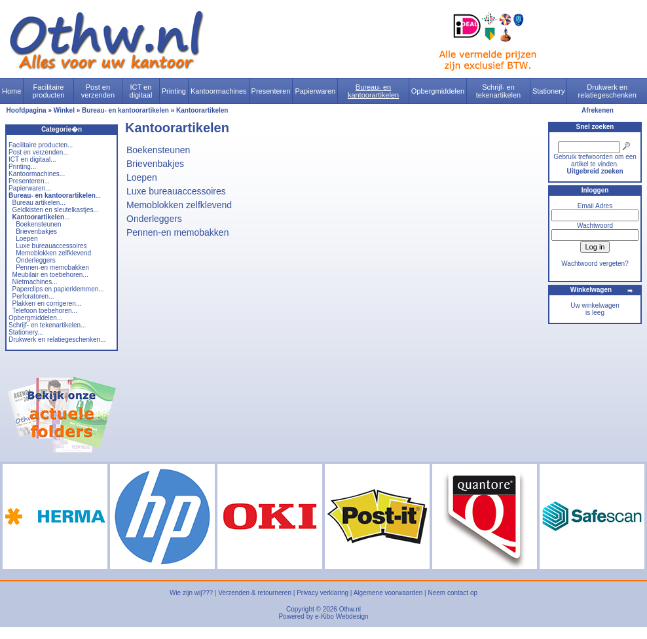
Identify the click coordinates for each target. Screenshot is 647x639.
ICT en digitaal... (32, 159)
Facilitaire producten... (41, 145)
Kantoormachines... (37, 173)
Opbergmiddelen (437, 91)
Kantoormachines (219, 91)
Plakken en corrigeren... (47, 303)
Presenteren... (29, 181)
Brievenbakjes (36, 231)
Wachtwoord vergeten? (594, 263)
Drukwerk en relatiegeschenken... (57, 339)
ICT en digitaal (141, 91)
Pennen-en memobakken (52, 267)
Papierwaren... (29, 188)
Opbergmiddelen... (35, 317)
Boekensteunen (39, 224)
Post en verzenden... (39, 152)
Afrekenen (598, 110)
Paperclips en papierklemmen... (58, 289)
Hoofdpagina (26, 110)
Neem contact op (452, 592)
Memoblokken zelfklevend (53, 253)
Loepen (26, 238)
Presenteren (271, 91)
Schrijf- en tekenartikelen (498, 91)
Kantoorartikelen (202, 110)
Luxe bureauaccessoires (51, 245)
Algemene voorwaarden (388, 592)
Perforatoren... (33, 296)
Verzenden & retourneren (254, 592)
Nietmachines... (35, 281)
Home (11, 91)
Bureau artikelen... (38, 202)
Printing (174, 91)
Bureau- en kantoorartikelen (373, 91)
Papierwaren (315, 91)
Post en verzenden (98, 91)
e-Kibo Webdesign (342, 616)
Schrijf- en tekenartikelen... (47, 325)
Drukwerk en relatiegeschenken (607, 91)
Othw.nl (350, 609)
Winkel (64, 110)
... (55, 195)
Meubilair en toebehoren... (50, 274)
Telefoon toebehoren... (44, 310)
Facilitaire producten (48, 91)
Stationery (548, 91)
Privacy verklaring (322, 592)
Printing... (22, 166)
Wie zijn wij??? (191, 592)
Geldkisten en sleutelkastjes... (55, 209)
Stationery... (26, 332)
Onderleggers (36, 260)
